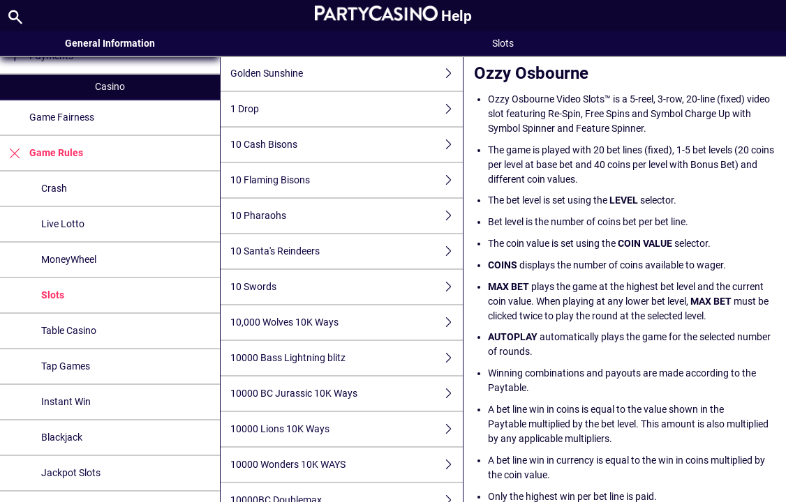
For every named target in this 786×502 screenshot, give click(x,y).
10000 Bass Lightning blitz (346, 358)
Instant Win (66, 401)
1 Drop (346, 109)
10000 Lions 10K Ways (346, 429)
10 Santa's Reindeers (346, 251)
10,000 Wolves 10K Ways (346, 322)
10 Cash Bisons (346, 145)
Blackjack (61, 437)
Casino (110, 86)
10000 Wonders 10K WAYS (346, 465)
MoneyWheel (68, 259)
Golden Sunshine (346, 73)
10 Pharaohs (346, 216)
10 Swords (346, 287)
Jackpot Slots (71, 472)
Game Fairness (61, 117)
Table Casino (68, 330)
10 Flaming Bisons (346, 180)
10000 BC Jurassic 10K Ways (346, 393)
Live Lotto (62, 223)
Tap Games (65, 366)
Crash (54, 188)
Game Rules (41, 153)
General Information (110, 43)
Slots (52, 295)
